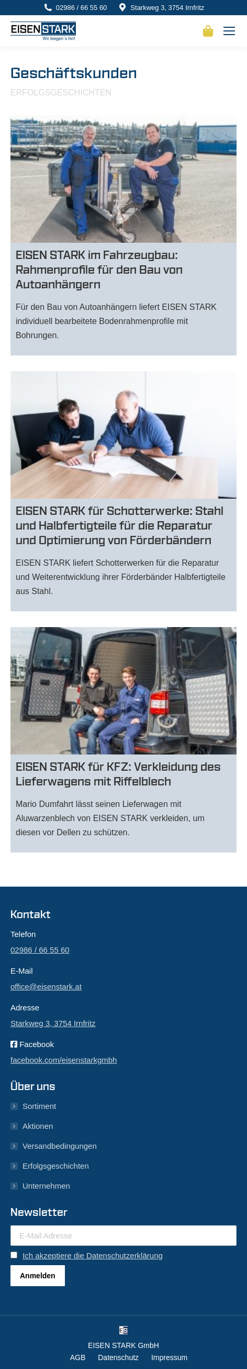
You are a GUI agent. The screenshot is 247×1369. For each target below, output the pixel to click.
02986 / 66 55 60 (81, 8)
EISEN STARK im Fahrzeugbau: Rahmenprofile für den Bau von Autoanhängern (99, 270)
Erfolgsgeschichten (56, 1165)
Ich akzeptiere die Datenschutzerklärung (93, 1255)
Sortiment (39, 1106)
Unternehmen (46, 1185)
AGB (78, 1357)
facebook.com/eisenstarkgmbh (63, 1059)
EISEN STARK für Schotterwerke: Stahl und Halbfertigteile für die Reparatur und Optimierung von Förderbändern (119, 525)
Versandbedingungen (60, 1145)
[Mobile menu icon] (229, 31)
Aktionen (38, 1126)
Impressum (169, 1357)
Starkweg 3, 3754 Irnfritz (167, 8)
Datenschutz (118, 1357)
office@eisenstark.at (46, 986)
